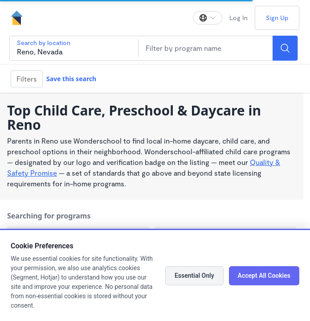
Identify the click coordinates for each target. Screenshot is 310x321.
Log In (238, 17)
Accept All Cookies (264, 275)
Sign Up (277, 17)
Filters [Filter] (26, 78)
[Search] (285, 48)
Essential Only (194, 275)
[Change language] (207, 18)
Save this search (71, 78)
